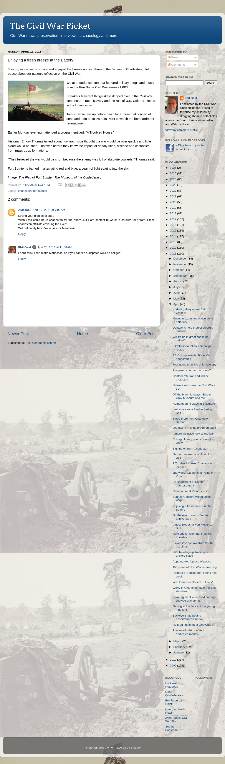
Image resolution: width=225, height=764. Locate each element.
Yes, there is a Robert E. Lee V (193, 582)
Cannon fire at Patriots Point (191, 491)
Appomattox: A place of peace (192, 561)
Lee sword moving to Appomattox (194, 427)
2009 (173, 665)
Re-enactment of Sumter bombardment (189, 483)
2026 (173, 167)
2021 (173, 196)
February (179, 646)
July (176, 287)
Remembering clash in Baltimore (194, 403)
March (177, 641)
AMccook (24, 210)
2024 (173, 179)
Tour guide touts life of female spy (194, 364)
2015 (173, 230)
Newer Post (18, 333)
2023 (173, 185)
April (176, 304)
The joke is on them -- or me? (192, 370)
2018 (173, 213)
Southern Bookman (171, 728)
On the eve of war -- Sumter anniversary (191, 517)
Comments (176, 64)
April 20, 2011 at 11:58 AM (55, 247)
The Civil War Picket (50, 26)
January (179, 652)
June (176, 292)
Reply (22, 234)
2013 (173, 242)
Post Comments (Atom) (41, 342)
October (179, 269)
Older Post (146, 333)
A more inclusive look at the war (193, 433)
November (180, 264)
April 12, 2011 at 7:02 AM (49, 210)
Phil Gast (24, 247)
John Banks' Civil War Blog (176, 719)
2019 (173, 207)
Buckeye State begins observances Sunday (188, 617)
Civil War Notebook (171, 684)
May (176, 298)
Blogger (136, 747)
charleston (24, 190)
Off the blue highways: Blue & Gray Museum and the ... (192, 396)
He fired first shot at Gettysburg (193, 624)
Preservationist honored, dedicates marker (188, 632)
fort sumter (40, 190)
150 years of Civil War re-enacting (195, 567)
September (181, 275)
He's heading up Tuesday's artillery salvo (190, 554)
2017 (173, 219)
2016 (173, 225)
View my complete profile (181, 130)
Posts (173, 57)
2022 (173, 190)
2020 (173, 202)
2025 (173, 173)
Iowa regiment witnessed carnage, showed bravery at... (195, 598)
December (180, 258)
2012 (173, 247)
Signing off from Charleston (190, 448)
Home (82, 333)
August (178, 281)
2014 (173, 236)
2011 (173, 253)
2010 (173, 659)
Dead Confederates (174, 693)
